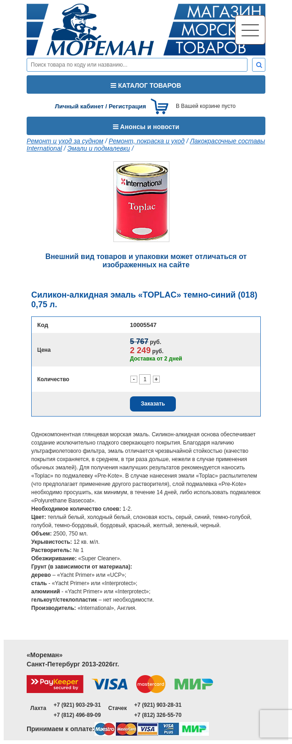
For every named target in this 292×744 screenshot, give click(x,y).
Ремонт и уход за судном (65, 141)
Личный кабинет (79, 106)
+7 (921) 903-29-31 (77, 705)
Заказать (153, 403)
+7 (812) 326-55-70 (157, 715)
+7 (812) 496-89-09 (77, 715)
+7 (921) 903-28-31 (157, 705)
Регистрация (127, 106)
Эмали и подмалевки (98, 148)
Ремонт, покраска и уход (147, 141)
